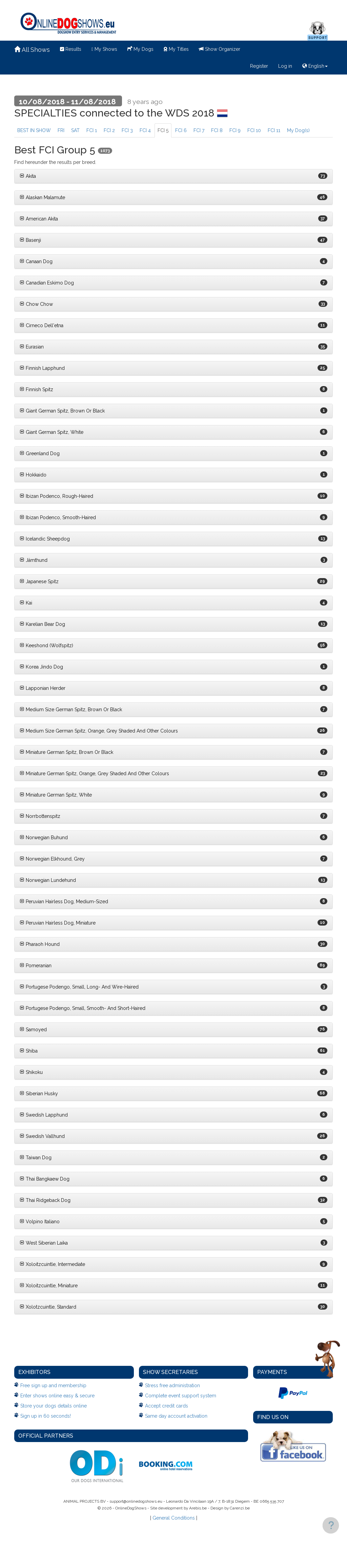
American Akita (39, 218)
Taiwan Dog (36, 1157)
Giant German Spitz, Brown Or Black (62, 411)
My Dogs (140, 48)
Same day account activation (176, 1416)
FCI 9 (235, 130)
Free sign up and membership (53, 1385)
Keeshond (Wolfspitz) (46, 645)
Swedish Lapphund (44, 1115)
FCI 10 (254, 130)
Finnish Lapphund (42, 368)
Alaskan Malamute (42, 197)
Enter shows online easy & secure (57, 1395)
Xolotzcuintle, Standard (48, 1307)
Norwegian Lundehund (48, 880)
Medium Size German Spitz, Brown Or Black (71, 709)
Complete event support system (180, 1395)
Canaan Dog (36, 261)
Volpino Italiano (40, 1221)
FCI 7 (198, 130)
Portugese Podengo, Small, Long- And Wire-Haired (79, 987)
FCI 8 (217, 130)
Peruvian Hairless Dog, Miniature (58, 923)
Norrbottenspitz (40, 816)
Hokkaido (33, 475)
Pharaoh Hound (40, 944)
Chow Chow (36, 304)
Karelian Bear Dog (42, 624)
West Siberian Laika (44, 1243)
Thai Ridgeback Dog (45, 1200)
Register (259, 66)
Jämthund (33, 560)
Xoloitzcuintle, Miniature (49, 1285)
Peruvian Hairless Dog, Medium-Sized (64, 901)
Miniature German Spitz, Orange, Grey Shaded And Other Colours (94, 773)
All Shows (32, 49)
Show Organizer (219, 49)
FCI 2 (109, 130)
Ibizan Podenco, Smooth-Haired (58, 517)
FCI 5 (163, 130)
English (315, 66)
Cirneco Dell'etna (41, 325)
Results (70, 49)
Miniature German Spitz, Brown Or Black (66, 752)
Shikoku (31, 1072)
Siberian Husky (39, 1093)
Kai (26, 603)
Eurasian (32, 347)
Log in (285, 66)
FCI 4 (145, 130)
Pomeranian (36, 965)
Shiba (29, 1051)
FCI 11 (274, 130)
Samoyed (33, 1029)
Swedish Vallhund (42, 1136)
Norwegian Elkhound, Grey (52, 859)
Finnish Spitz (36, 389)
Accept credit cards (166, 1406)
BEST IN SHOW (34, 130)
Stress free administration (172, 1385)
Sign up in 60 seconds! (45, 1416)
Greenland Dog (40, 453)
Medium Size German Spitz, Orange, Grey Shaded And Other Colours (99, 731)
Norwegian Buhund (44, 837)
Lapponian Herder (42, 688)
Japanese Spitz (39, 581)
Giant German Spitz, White (51, 432)
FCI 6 (181, 130)
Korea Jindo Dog (41, 667)
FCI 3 (127, 130)
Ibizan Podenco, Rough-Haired (56, 496)
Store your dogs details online (53, 1406)
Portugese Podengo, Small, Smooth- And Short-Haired (82, 1008)
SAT (75, 130)
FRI (61, 130)
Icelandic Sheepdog (45, 539)
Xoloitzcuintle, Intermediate (52, 1264)
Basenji (30, 240)
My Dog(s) (298, 130)
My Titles (176, 49)
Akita (28, 176)
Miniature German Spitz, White (56, 795)
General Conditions (173, 1518)
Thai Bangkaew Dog (44, 1179)
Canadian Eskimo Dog (47, 282)
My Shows (104, 49)
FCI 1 (91, 130)
